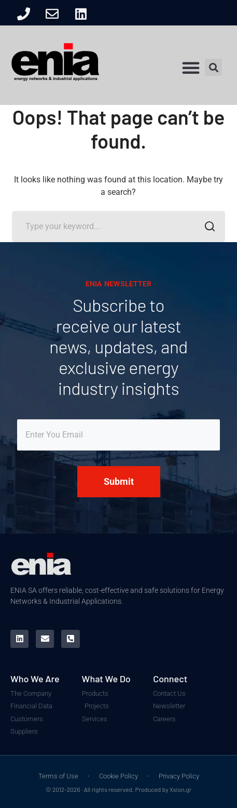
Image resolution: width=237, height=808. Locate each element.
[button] (191, 68)
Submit (119, 481)
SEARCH (207, 227)
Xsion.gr (180, 789)
